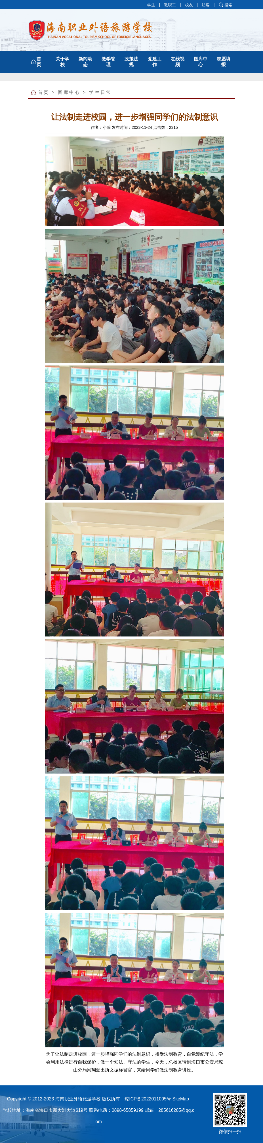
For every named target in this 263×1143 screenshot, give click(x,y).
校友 (189, 5)
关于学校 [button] (62, 61)
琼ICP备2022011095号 (148, 1098)
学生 (151, 5)
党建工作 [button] (154, 61)
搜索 (228, 5)
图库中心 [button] (200, 61)
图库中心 (69, 92)
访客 (206, 5)
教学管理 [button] (108, 61)
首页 (43, 92)
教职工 (170, 5)
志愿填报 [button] (223, 61)
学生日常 (100, 92)
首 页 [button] (39, 61)
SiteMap (180, 1098)
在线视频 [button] (177, 61)
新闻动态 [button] (85, 61)
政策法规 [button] (131, 61)
